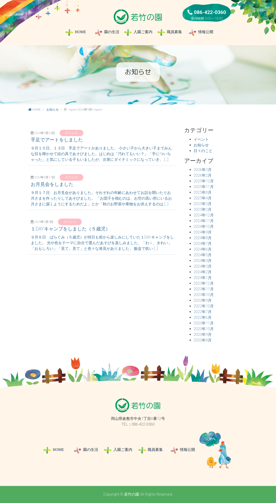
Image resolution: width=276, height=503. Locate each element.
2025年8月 (203, 192)
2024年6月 (203, 249)
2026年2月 (203, 175)
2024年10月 (204, 226)
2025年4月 (203, 198)
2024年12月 (204, 215)
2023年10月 (204, 294)
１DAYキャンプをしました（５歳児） (70, 229)
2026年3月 (203, 169)
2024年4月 (203, 260)
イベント (71, 133)
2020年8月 (203, 340)
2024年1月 (203, 277)
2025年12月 (204, 181)
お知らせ (52, 109)
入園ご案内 (137, 32)
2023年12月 (204, 283)
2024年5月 (203, 255)
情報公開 (200, 32)
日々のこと (203, 150)
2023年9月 (203, 300)
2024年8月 (203, 238)
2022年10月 (204, 306)
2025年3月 (203, 204)
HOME (75, 32)
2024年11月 (204, 221)
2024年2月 (203, 272)
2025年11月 (204, 186)
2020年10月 (204, 329)
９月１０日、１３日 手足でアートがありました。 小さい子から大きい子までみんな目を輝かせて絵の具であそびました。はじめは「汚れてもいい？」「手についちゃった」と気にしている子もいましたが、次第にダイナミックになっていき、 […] (101, 154)
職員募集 (171, 32)
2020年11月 (204, 323)
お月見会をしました (52, 184)
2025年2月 (203, 209)
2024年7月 (203, 243)
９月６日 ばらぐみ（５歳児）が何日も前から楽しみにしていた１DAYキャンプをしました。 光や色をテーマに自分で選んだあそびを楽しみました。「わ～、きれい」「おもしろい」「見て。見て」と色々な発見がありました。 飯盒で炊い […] (102, 243)
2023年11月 (204, 289)
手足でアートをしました (57, 140)
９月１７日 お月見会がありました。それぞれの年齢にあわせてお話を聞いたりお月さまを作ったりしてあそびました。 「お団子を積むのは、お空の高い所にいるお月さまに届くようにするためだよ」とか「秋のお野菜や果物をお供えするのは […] (101, 198)
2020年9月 (203, 334)
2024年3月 (203, 266)
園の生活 (106, 32)
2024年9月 (203, 232)
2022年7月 (203, 312)
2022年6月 (203, 317)
